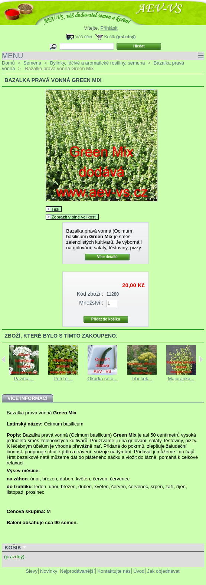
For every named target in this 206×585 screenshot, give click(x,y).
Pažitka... (23, 378)
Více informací (27, 398)
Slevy (31, 571)
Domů (8, 63)
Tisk (55, 209)
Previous (3, 359)
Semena (32, 63)
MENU (103, 56)
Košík (109, 36)
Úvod (138, 571)
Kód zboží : (90, 294)
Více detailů (107, 257)
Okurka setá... (103, 378)
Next (201, 359)
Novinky (48, 571)
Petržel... (62, 378)
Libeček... (141, 378)
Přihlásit (108, 28)
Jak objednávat (163, 571)
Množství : (91, 303)
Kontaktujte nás (114, 571)
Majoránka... (181, 378)
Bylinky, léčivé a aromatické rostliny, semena (97, 63)
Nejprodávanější (77, 571)
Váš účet (83, 36)
